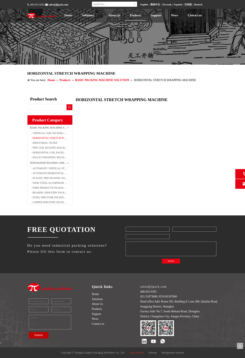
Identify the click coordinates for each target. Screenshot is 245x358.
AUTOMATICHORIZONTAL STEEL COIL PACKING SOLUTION (52, 173)
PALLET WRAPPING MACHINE (51, 157)
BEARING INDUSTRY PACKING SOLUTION (52, 192)
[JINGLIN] (42, 237)
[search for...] (112, 4)
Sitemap (152, 352)
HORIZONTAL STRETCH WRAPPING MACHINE (52, 138)
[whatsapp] (163, 341)
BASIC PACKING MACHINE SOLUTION (51, 127)
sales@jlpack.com (58, 4)
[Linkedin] (144, 341)
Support (96, 314)
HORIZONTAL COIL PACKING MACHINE (52, 152)
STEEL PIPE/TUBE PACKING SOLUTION (52, 197)
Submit (171, 261)
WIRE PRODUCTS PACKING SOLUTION (52, 187)
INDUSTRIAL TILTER (45, 142)
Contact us (98, 323)
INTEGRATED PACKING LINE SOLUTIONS (51, 162)
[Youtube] (153, 341)
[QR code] (157, 328)
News (95, 318)
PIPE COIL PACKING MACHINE (51, 147)
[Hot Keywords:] (134, 4)
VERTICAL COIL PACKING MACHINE (52, 133)
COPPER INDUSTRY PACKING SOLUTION (52, 202)
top (240, 346)
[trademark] (50, 287)
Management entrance (172, 352)
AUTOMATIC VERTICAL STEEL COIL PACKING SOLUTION (52, 168)
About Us (97, 304)
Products (97, 309)
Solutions (97, 299)
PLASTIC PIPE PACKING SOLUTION (52, 178)
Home (95, 294)
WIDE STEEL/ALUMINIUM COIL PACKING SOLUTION (52, 183)
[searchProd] (47, 107)
